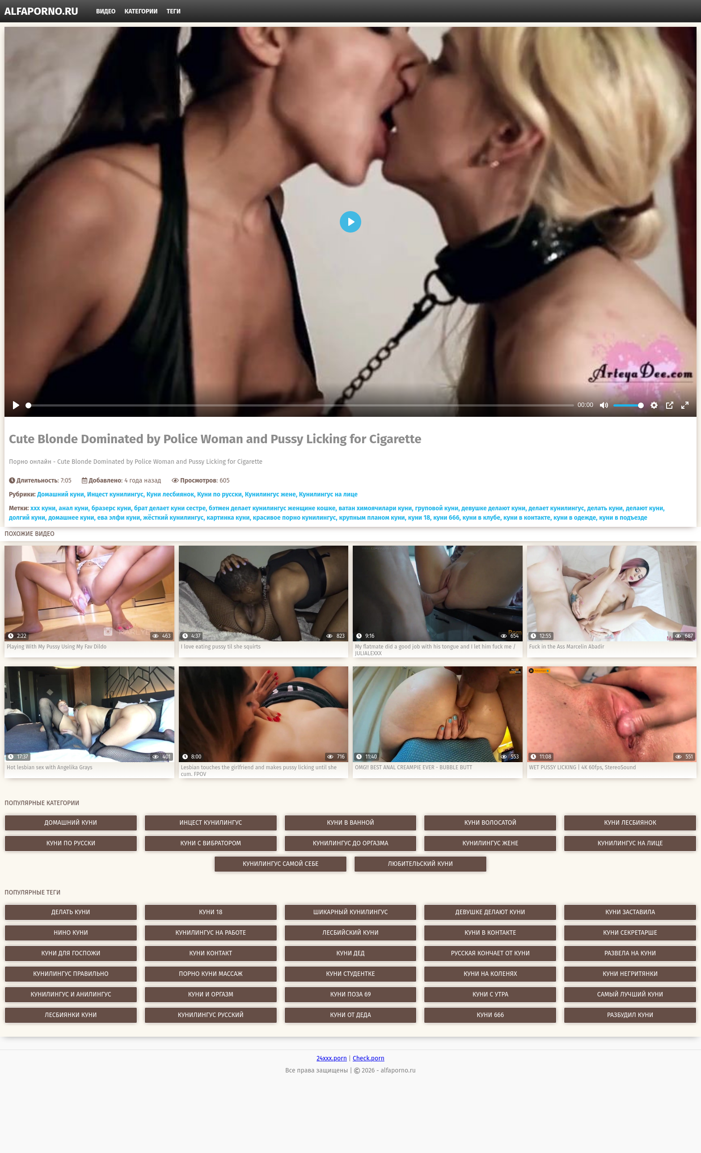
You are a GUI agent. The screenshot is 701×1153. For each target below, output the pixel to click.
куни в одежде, (575, 517)
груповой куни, (437, 508)
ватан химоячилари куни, (375, 508)
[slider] (299, 405)
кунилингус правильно (71, 974)
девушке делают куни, (494, 508)
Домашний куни (71, 823)
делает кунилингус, (557, 508)
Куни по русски (70, 843)
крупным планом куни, (372, 517)
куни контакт (210, 953)
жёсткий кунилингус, (174, 517)
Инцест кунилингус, (116, 494)
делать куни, (606, 508)
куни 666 (490, 1015)
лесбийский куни (350, 933)
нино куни (71, 933)
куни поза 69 (350, 994)
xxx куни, (43, 508)
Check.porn (368, 1058)
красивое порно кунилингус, (295, 517)
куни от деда (350, 1015)
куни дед (350, 953)
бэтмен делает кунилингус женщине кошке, (273, 508)
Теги (174, 11)
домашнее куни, (72, 517)
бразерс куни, (112, 508)
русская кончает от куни (490, 953)
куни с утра (490, 994)
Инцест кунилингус (210, 823)
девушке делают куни (490, 912)
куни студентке (350, 974)
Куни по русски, (220, 494)
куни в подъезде (623, 517)
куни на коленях (490, 974)
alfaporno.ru (41, 11)
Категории (141, 11)
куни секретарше (630, 933)
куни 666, (447, 517)
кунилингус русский (211, 1015)
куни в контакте (490, 933)
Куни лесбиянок (630, 823)
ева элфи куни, (119, 517)
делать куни (70, 912)
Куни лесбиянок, (171, 494)
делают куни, (645, 508)
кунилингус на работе (210, 933)
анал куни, (74, 508)
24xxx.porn (332, 1058)
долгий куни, (27, 517)
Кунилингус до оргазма (350, 843)
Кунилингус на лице (328, 494)
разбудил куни (630, 1015)
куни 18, (420, 517)
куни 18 (210, 912)
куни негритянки (630, 974)
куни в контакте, (527, 517)
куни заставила (630, 912)
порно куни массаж (210, 974)
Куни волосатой (490, 823)
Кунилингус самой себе (281, 864)
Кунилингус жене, (271, 494)
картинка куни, (229, 517)
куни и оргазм (210, 994)
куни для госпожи (70, 953)
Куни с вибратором (210, 843)
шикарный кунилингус (350, 912)
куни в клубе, (482, 517)
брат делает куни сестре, (170, 508)
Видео (106, 11)
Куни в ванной (350, 823)
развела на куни (630, 953)
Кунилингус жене (490, 843)
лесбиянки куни (71, 1015)
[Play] (16, 405)
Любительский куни (420, 864)
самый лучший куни (630, 994)
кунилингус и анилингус (70, 994)
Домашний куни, (61, 494)
